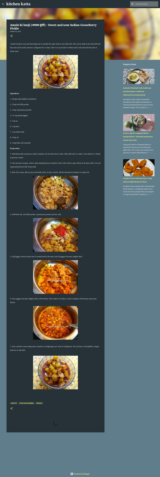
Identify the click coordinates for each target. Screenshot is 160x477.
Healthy (14, 403)
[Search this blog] (146, 4)
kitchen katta (18, 4)
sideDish (39, 403)
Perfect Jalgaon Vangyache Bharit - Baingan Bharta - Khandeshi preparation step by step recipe (138, 136)
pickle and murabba (26, 403)
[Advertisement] (55, 451)
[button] (11, 36)
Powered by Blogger (80, 474)
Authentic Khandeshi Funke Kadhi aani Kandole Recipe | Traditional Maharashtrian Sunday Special (137, 91)
